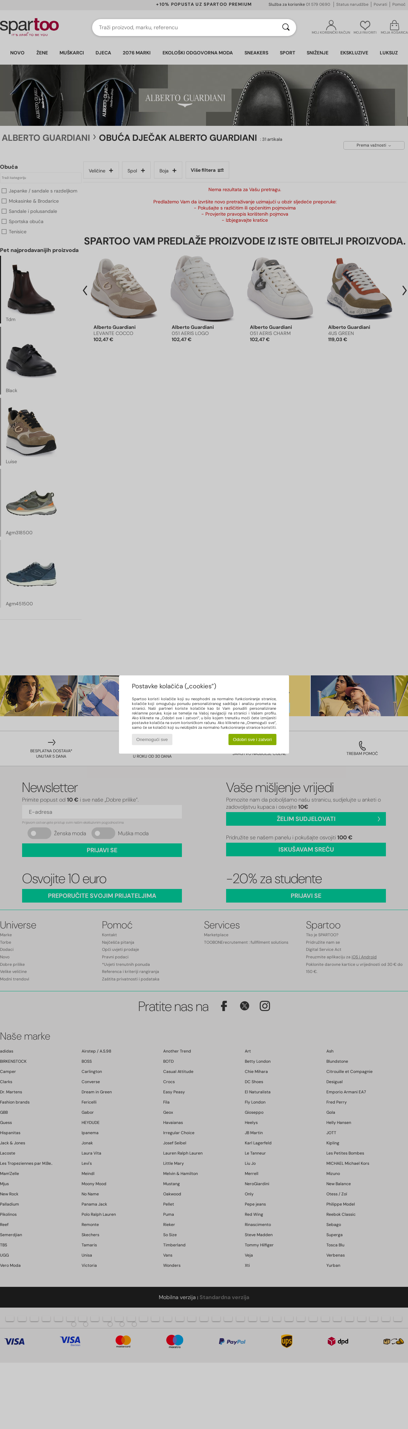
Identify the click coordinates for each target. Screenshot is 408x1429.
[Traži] (286, 27)
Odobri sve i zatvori (252, 739)
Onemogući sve (152, 739)
